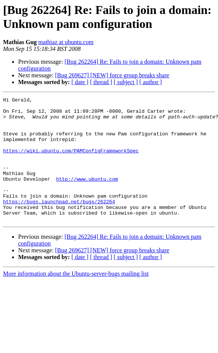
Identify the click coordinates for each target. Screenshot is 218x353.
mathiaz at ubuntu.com (65, 42)
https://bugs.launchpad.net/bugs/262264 (59, 222)
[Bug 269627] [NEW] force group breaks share (112, 75)
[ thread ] (101, 82)
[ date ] (79, 82)
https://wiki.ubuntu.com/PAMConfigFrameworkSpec (71, 161)
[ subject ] (126, 82)
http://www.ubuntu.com (87, 195)
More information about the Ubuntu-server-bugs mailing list (75, 298)
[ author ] (150, 82)
